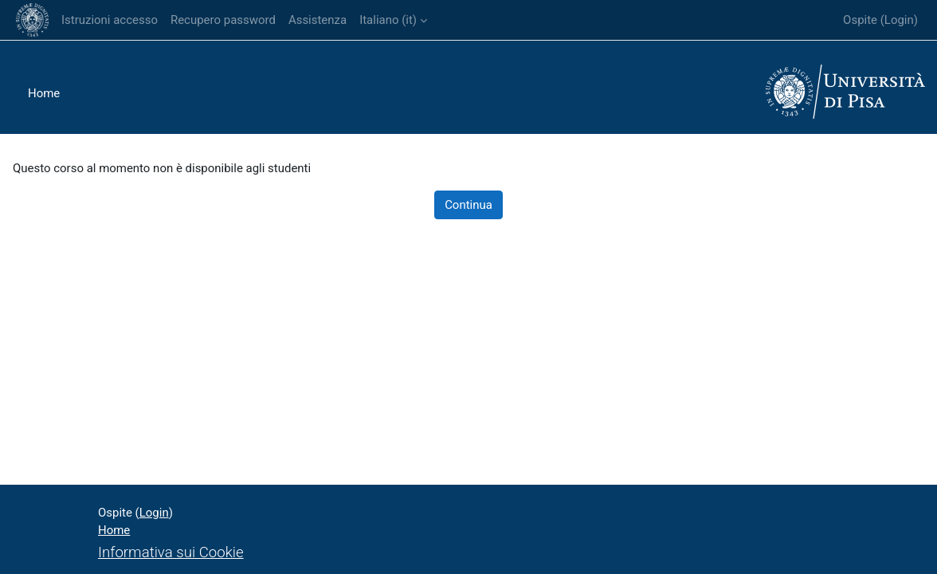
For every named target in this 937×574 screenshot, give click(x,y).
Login (899, 20)
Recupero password (223, 20)
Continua (468, 205)
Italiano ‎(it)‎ (388, 20)
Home (44, 93)
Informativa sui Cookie (171, 552)
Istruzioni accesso (109, 20)
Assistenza (317, 20)
